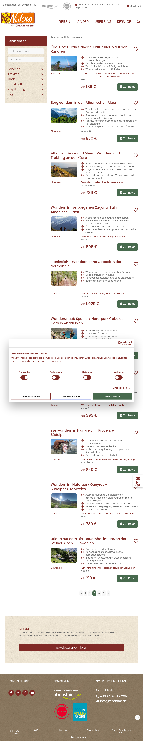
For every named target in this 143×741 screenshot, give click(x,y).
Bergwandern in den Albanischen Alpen (84, 102)
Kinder (12, 79)
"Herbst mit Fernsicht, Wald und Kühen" (103, 294)
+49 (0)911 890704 (114, 696)
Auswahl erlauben (71, 396)
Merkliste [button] (134, 6)
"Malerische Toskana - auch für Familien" (104, 405)
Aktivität (13, 74)
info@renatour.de (113, 701)
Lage (11, 94)
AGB (36, 730)
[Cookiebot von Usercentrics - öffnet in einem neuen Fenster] (120, 343)
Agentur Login (79, 737)
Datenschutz (93, 730)
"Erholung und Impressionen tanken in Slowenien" (108, 568)
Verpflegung (16, 89)
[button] (137, 717)
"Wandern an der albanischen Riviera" (102, 182)
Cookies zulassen (112, 396)
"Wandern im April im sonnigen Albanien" (104, 237)
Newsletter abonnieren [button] (71, 647)
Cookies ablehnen (31, 396)
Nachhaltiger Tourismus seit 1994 (19, 5)
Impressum (64, 730)
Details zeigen (120, 388)
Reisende (14, 69)
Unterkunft (15, 84)
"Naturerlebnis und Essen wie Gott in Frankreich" (107, 514)
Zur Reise (127, 86)
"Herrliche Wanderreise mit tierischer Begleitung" (108, 459)
